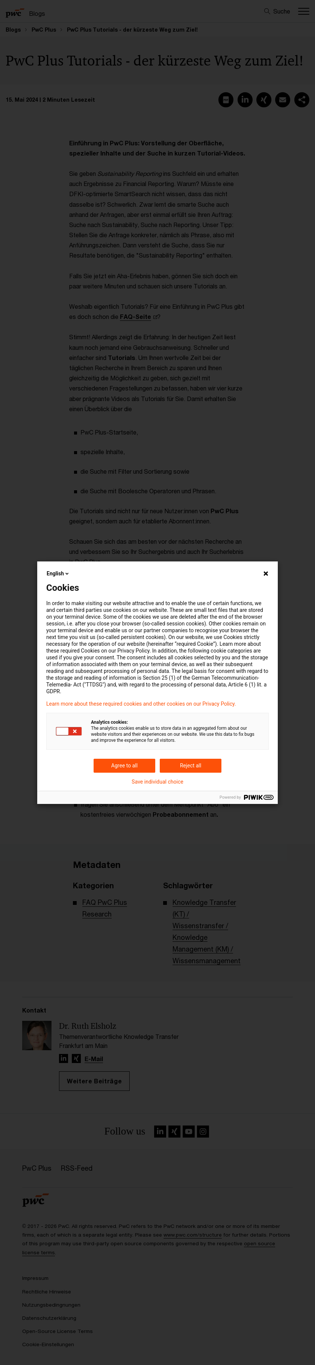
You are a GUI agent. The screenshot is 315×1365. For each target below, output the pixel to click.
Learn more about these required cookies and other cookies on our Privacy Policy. (141, 704)
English (58, 573)
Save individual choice (157, 782)
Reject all (190, 766)
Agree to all (124, 766)
